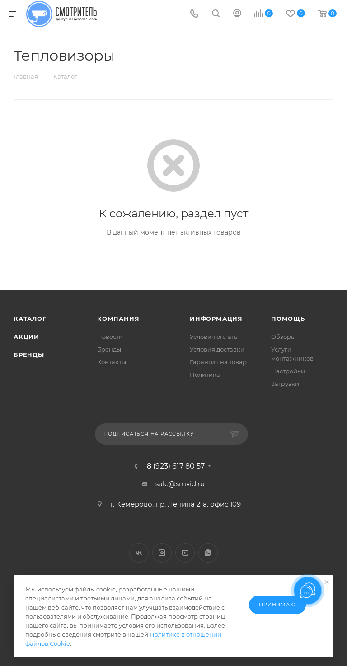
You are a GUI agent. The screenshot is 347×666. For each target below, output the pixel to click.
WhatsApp (208, 553)
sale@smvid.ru (180, 483)
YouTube (185, 553)
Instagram (162, 553)
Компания (118, 318)
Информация (216, 318)
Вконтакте (139, 553)
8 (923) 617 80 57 (176, 466)
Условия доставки (217, 349)
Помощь (288, 318)
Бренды (29, 354)
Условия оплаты (214, 336)
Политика (205, 374)
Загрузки (285, 383)
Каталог (30, 318)
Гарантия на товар (218, 362)
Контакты (111, 362)
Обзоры (283, 336)
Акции (26, 336)
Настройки (288, 371)
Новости (110, 336)
